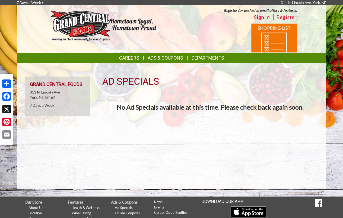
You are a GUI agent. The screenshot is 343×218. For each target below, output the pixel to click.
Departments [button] (208, 58)
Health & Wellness (86, 208)
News (158, 202)
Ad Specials (124, 208)
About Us (36, 208)
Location (35, 213)
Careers (129, 58)
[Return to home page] (103, 25)
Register (286, 17)
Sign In (262, 17)
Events (159, 207)
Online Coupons (127, 213)
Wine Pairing (81, 213)
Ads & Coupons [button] (165, 58)
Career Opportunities (170, 212)
